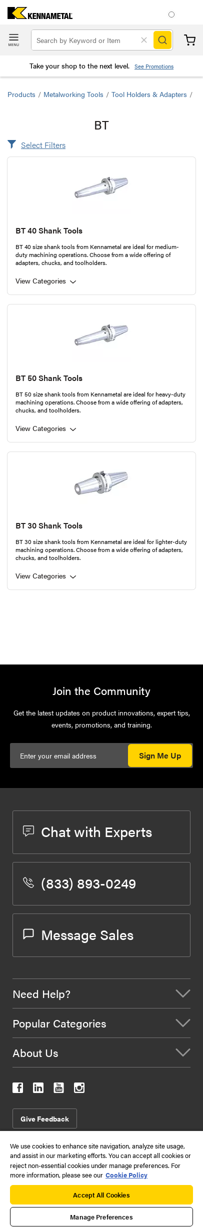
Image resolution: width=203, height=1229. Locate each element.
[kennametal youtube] (59, 1090)
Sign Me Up (160, 755)
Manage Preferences (101, 1217)
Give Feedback (44, 1119)
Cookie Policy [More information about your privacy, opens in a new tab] (127, 1175)
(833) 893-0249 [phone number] (79, 882)
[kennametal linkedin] (38, 1090)
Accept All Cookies (101, 1195)
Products (22, 94)
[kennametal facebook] (17, 1090)
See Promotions (154, 66)
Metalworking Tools (74, 94)
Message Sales (78, 934)
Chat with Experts (87, 831)
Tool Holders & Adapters (149, 94)
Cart (190, 40)
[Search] (163, 40)
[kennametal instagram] (79, 1090)
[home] (36, 16)
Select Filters (43, 144)
